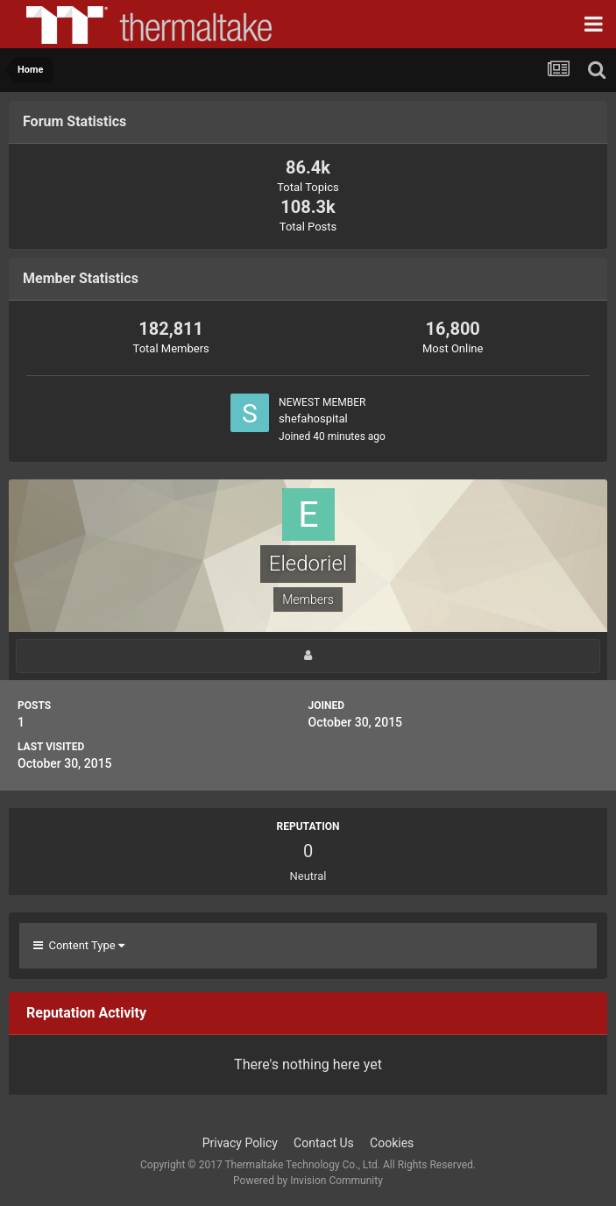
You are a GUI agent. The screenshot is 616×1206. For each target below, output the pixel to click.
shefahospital (313, 418)
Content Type (78, 945)
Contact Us (324, 1143)
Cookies (392, 1143)
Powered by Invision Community (308, 1180)
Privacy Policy (240, 1143)
